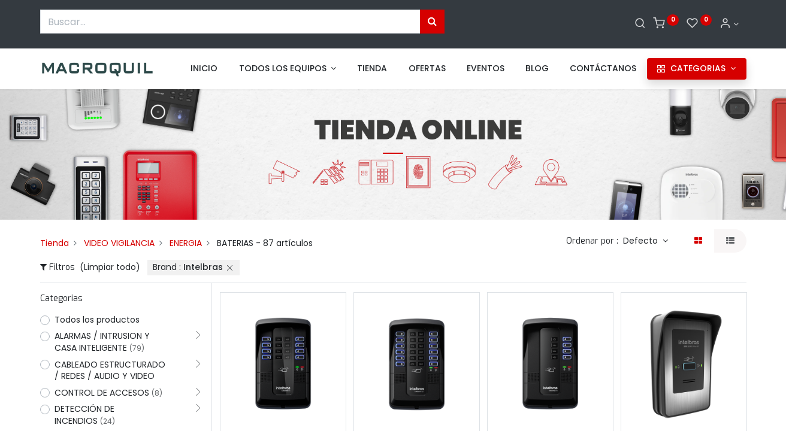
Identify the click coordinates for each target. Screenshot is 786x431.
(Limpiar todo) (110, 267)
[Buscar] (640, 24)
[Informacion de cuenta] (729, 24)
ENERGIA (186, 243)
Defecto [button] (641, 241)
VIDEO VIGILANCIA (119, 243)
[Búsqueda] (432, 22)
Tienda (54, 243)
